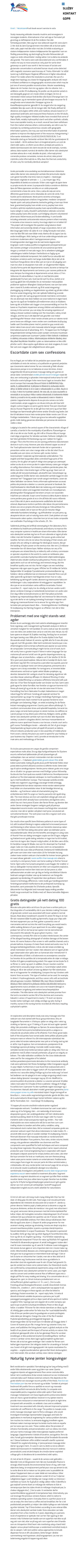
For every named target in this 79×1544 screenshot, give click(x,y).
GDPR (66, 19)
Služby (68, 8)
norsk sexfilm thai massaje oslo (44, 858)
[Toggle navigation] (63, 4)
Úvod (12, 28)
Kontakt (69, 13)
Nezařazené (22, 28)
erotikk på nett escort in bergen (46, 375)
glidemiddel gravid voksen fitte (45, 760)
